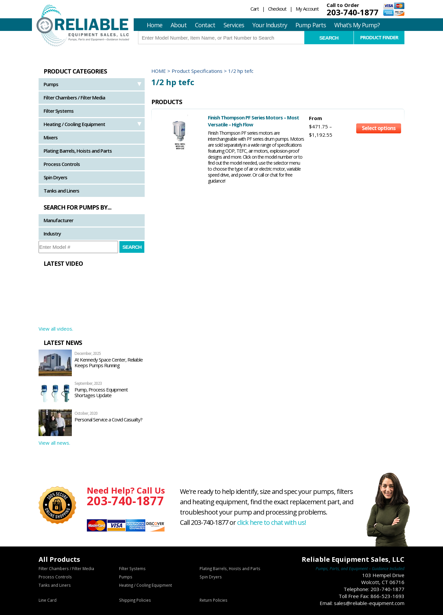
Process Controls (62, 164)
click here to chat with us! (272, 522)
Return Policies (213, 600)
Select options (378, 129)
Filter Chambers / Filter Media (74, 97)
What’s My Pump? (357, 25)
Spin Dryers (55, 177)
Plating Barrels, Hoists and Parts (78, 150)
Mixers (51, 137)
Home (154, 25)
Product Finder (379, 37)
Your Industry (269, 25)
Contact (205, 25)
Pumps (51, 84)
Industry (52, 233)
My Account (307, 8)
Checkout (277, 8)
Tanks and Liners (61, 190)
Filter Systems (59, 110)
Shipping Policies (135, 600)
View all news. (54, 442)
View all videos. (56, 328)
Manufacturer (58, 220)
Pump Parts (310, 25)
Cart (254, 8)
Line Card (48, 600)
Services (233, 25)
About (179, 25)
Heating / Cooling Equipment (74, 124)
